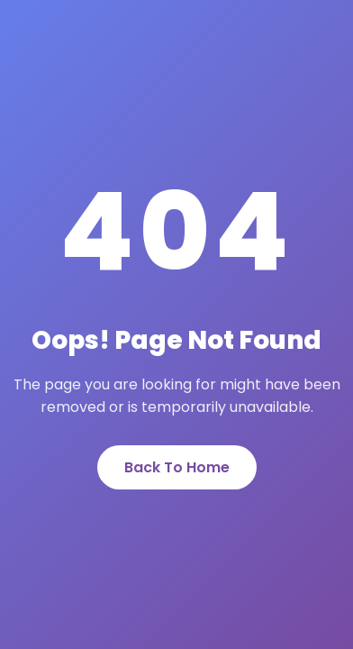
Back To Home (177, 467)
